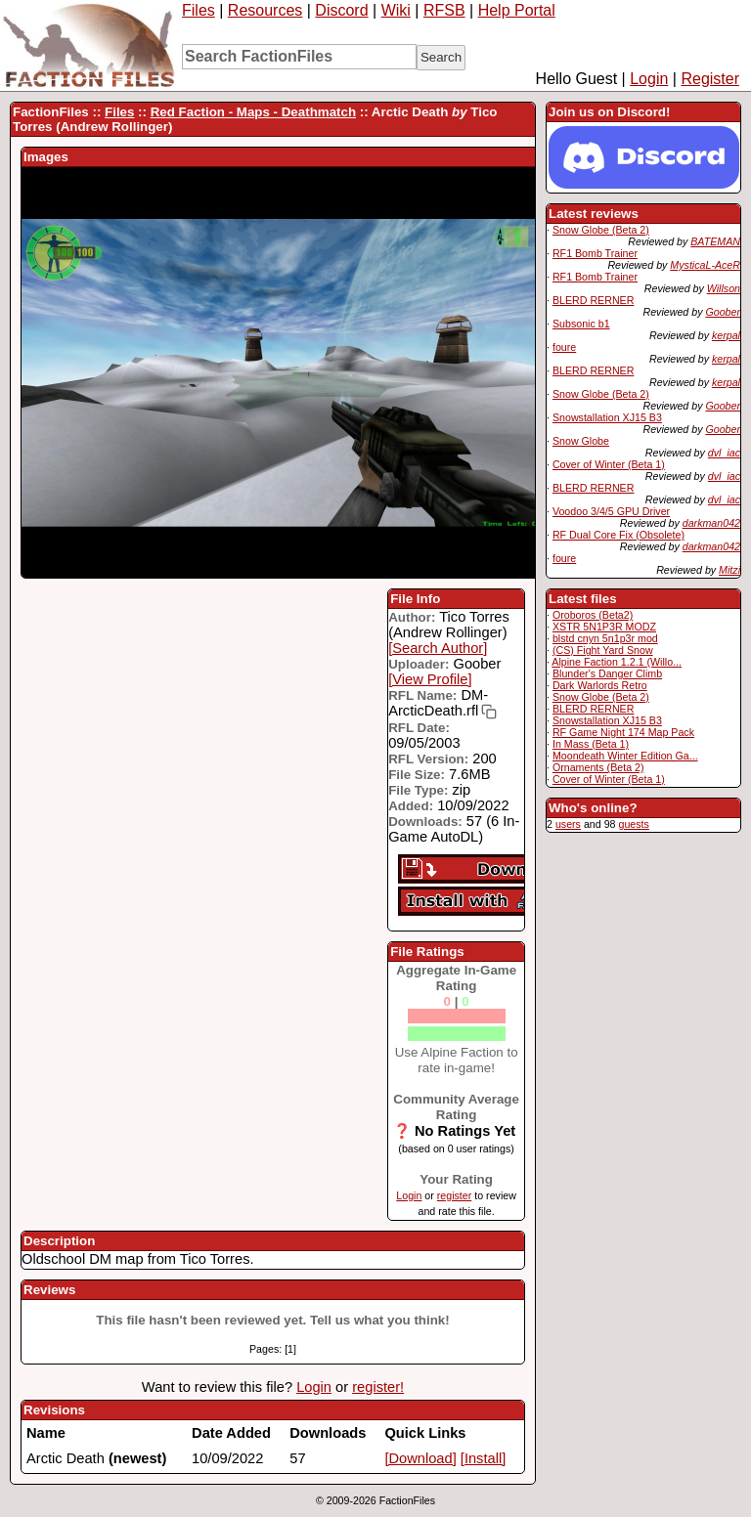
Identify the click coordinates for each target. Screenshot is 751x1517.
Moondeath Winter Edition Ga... (625, 755)
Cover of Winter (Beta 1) (608, 464)
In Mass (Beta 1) (590, 744)
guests (633, 824)
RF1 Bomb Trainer (595, 253)
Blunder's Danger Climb (607, 673)
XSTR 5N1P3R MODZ (604, 626)
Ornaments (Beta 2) (598, 767)
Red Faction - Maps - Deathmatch (253, 112)
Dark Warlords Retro (599, 685)
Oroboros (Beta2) (592, 615)
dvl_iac (724, 452)
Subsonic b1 (581, 323)
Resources (265, 10)
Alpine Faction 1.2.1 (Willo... (617, 662)
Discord (341, 10)
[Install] (483, 1458)
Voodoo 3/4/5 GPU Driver (611, 511)
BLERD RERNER (593, 300)
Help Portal (516, 10)
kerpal (726, 335)
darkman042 (711, 523)
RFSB (444, 10)
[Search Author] (437, 648)
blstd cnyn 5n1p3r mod (605, 638)
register (454, 1195)
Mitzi (729, 570)
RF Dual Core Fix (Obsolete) (618, 535)
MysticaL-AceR (705, 265)
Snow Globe (580, 441)
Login (649, 78)
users (568, 824)
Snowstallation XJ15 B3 (607, 417)
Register (710, 78)
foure (564, 347)
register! (378, 1387)
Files (198, 10)
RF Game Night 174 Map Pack (623, 732)
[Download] (420, 1458)
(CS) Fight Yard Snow (602, 650)
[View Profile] (429, 679)
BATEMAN (715, 241)
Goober (722, 312)
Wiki (396, 10)
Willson (723, 288)
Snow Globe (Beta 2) (600, 230)
